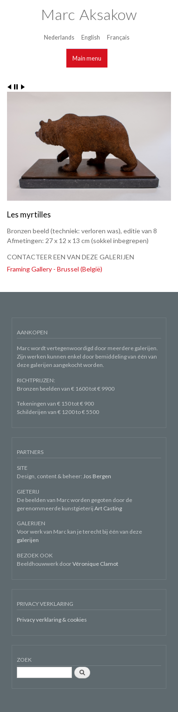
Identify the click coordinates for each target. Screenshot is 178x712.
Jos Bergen (97, 476)
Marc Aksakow (88, 14)
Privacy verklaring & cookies (52, 619)
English (90, 37)
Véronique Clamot (95, 563)
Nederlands (59, 37)
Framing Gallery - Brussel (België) (54, 269)
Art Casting (108, 508)
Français (118, 37)
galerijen (28, 539)
